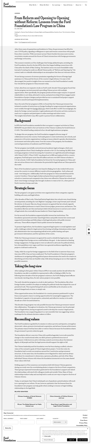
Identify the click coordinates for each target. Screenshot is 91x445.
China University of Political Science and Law (61, 397)
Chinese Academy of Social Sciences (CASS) (29, 397)
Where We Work (45, 5)
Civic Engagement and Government (27, 42)
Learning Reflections (21, 39)
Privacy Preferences (48, 439)
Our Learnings (57, 5)
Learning (17, 13)
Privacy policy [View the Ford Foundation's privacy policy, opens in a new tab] (47, 436)
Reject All (71, 439)
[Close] (87, 428)
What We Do (33, 5)
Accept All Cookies (82, 439)
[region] (65, 435)
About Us (79, 5)
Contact (85, 415)
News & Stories (68, 5)
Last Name (40, 418)
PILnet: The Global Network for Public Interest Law (29, 405)
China (16, 42)
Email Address (9, 418)
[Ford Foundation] (10, 5)
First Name (24, 418)
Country (56, 418)
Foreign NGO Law (39, 108)
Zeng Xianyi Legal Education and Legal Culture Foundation (61, 405)
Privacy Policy (83, 423)
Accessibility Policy (81, 425)
